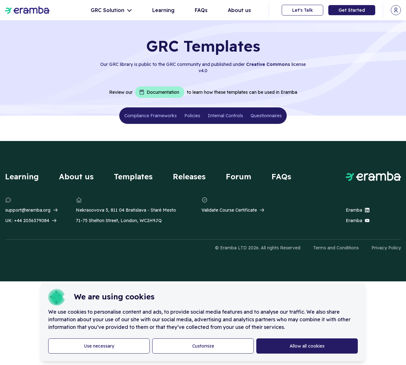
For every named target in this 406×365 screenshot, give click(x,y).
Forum (238, 176)
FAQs (201, 10)
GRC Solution (111, 10)
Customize (203, 346)
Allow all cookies (307, 346)
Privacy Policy (386, 248)
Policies (192, 115)
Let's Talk (302, 10)
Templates (133, 176)
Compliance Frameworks (150, 115)
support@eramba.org (27, 210)
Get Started (351, 10)
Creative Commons (268, 64)
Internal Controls (225, 115)
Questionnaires (266, 115)
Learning (163, 10)
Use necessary (99, 346)
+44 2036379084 (31, 220)
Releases (189, 176)
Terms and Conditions (336, 248)
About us (239, 10)
